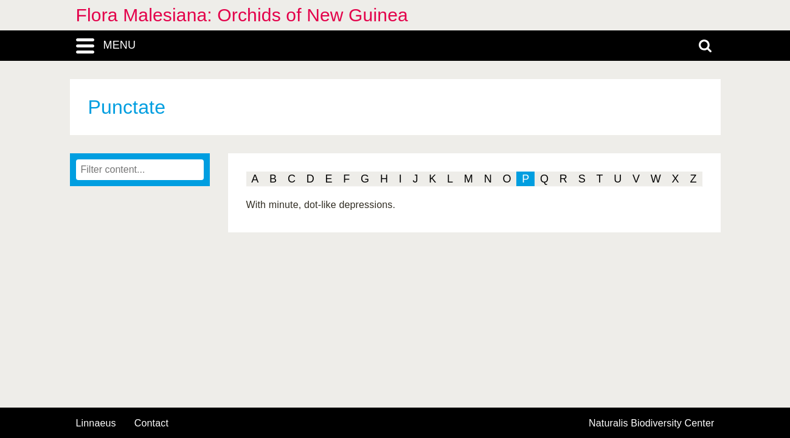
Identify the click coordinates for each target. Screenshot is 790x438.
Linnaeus (96, 423)
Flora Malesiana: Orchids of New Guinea (242, 15)
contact (151, 423)
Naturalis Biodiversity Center (652, 423)
